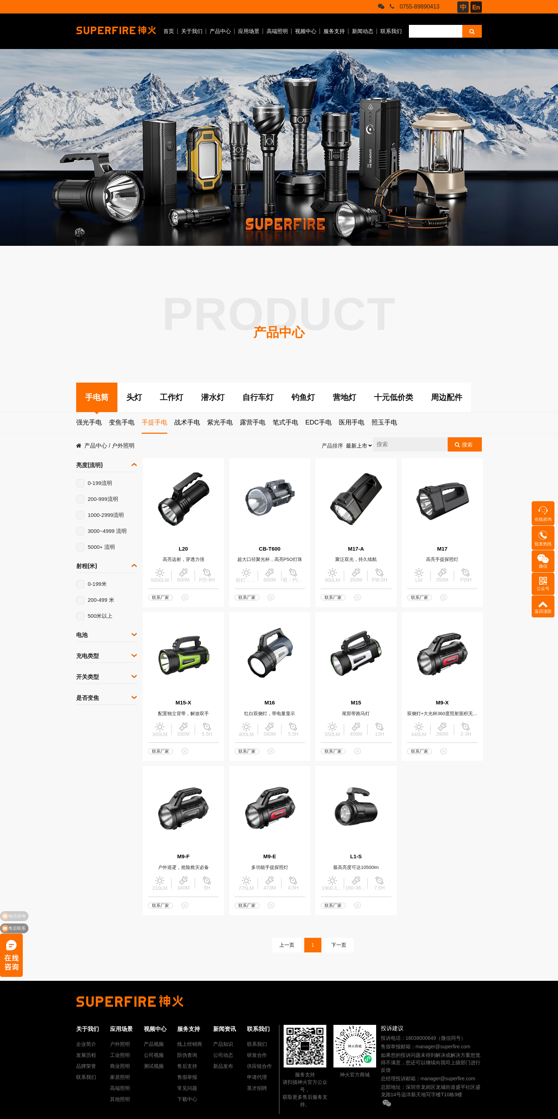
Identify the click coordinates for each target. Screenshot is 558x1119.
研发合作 (257, 1055)
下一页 (338, 945)
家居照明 (120, 1077)
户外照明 (123, 446)
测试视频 (154, 1066)
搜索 (467, 445)
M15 (356, 702)
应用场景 (248, 31)
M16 (269, 702)
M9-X (442, 702)
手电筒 (97, 397)
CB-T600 (269, 549)
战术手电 (187, 422)
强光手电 (89, 422)
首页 (168, 31)
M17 (442, 549)
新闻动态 (362, 31)
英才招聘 (257, 1088)
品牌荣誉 (86, 1066)
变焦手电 (122, 422)
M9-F (183, 856)
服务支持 (334, 31)
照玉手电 (384, 422)
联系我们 (391, 31)
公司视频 (154, 1055)
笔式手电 (285, 422)
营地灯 (344, 397)
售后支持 (187, 1066)
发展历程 (86, 1055)
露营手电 (252, 422)
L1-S (356, 856)
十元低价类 (393, 397)
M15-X (183, 702)
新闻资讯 (224, 1029)
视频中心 (305, 31)
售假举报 (187, 1077)
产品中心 (220, 31)
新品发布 (223, 1066)
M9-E (269, 856)
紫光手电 (220, 422)
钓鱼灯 (303, 397)
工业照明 (120, 1055)
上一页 (286, 945)
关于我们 (191, 31)
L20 (183, 549)
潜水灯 (213, 397)
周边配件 (446, 397)
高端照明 (277, 31)
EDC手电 (318, 422)
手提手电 (154, 422)
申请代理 (257, 1077)
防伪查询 (187, 1055)
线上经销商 (189, 1044)
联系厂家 (160, 597)
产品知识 (223, 1044)
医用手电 (351, 422)
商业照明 (120, 1066)
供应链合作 (259, 1066)
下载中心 (187, 1099)
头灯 (134, 397)
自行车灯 (258, 397)
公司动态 (223, 1055)
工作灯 (171, 397)
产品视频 (154, 1044)
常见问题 (187, 1088)
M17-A (356, 549)
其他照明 (120, 1099)
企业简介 (86, 1044)
